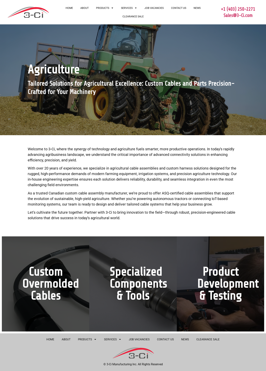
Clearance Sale (133, 16)
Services (129, 8)
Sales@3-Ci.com (238, 15)
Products (105, 8)
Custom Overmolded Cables (50, 284)
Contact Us (178, 7)
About (84, 7)
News (197, 7)
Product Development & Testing (227, 284)
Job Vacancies (154, 7)
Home (69, 7)
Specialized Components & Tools (138, 284)
